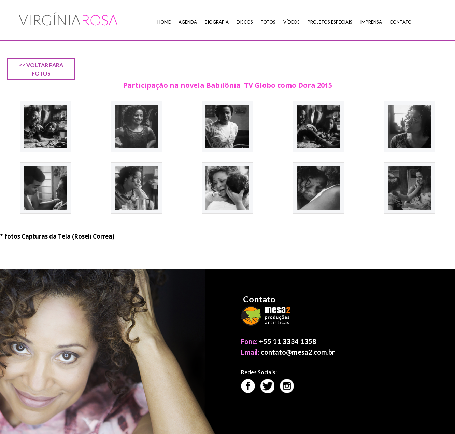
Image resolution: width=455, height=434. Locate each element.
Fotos (268, 22)
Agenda (188, 22)
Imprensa (371, 22)
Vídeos (291, 22)
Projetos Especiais (330, 22)
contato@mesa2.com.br (298, 352)
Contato (401, 22)
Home (164, 22)
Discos (245, 22)
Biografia (217, 22)
